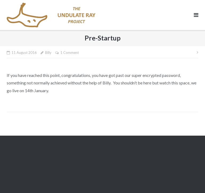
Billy (48, 52)
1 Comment (69, 52)
